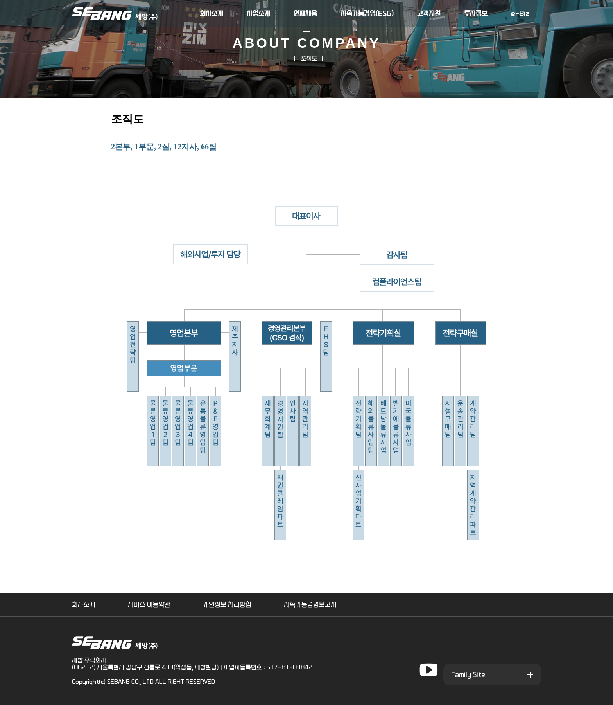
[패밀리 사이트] (492, 674)
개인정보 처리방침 (227, 604)
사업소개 (258, 14)
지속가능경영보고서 (310, 604)
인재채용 (305, 14)
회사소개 (211, 14)
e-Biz (520, 14)
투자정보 (476, 14)
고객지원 (429, 14)
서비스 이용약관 (149, 604)
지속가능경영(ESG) (367, 14)
